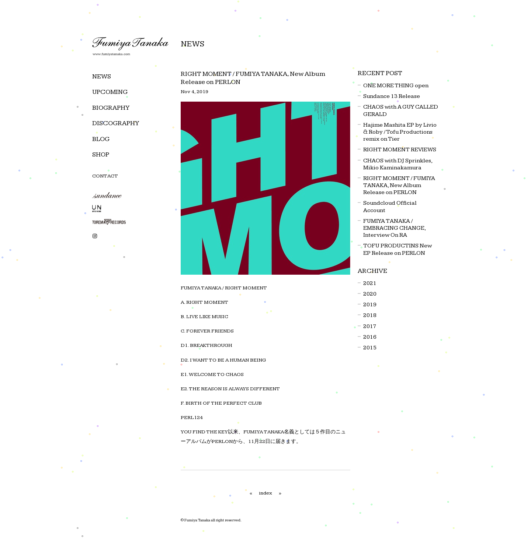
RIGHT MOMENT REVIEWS (399, 149)
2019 (369, 304)
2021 (369, 283)
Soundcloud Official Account (390, 207)
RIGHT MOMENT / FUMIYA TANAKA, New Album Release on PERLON (399, 185)
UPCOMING (110, 92)
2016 (369, 337)
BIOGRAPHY (110, 108)
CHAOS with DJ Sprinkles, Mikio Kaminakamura (397, 164)
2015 (369, 347)
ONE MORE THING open (395, 85)
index (265, 493)
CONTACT (105, 176)
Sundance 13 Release (391, 96)
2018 (369, 315)
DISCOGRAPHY (115, 123)
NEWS (101, 76)
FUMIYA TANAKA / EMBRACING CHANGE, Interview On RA (394, 228)
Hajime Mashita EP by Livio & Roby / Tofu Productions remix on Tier (400, 132)
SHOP (100, 154)
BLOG (101, 139)
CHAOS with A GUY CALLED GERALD (400, 110)
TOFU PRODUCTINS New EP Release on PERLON (397, 249)
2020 (369, 294)
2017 (369, 326)
